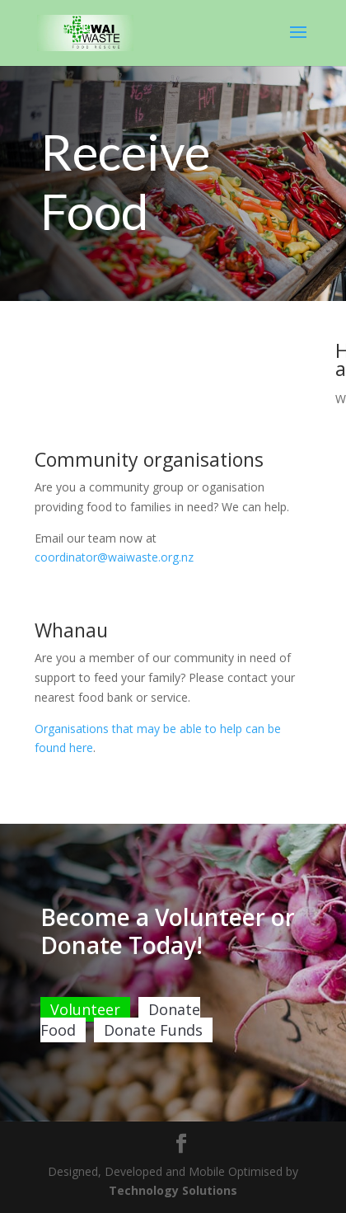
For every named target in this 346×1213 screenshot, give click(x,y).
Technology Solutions (173, 1190)
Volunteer (85, 1039)
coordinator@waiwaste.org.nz (114, 557)
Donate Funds (153, 1060)
